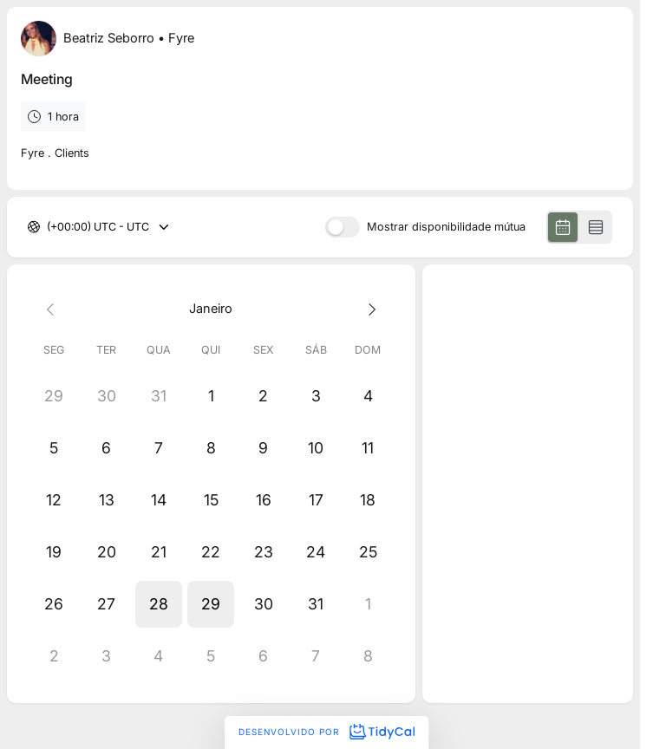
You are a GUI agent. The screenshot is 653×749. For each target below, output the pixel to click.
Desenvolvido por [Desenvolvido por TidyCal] (326, 731)
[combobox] (48, 227)
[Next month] (368, 308)
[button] (159, 604)
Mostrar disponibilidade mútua (446, 227)
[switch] (342, 227)
